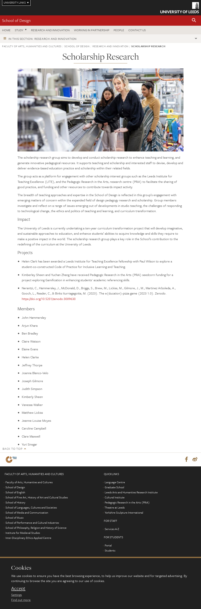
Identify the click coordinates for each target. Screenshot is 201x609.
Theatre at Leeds (115, 508)
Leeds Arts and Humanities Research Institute (131, 492)
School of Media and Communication (26, 513)
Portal (108, 545)
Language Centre (115, 482)
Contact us (137, 30)
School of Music (14, 518)
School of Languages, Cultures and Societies (31, 508)
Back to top (12, 448)
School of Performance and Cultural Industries (32, 523)
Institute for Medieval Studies (22, 533)
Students (110, 551)
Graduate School (114, 487)
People (119, 30)
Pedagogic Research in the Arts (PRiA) (127, 503)
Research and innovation (50, 30)
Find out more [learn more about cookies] (21, 599)
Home (6, 30)
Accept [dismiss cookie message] (18, 588)
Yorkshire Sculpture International (124, 513)
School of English (15, 492)
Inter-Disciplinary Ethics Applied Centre (28, 538)
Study (19, 30)
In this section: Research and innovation (42, 38)
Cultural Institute (115, 497)
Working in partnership (91, 30)
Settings (16, 594)
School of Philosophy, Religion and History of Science (36, 528)
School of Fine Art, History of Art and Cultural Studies (36, 497)
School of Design (16, 20)
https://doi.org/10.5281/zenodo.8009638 (49, 298)
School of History (15, 503)
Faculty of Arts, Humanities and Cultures (31, 46)
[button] (194, 20)
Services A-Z (112, 529)
